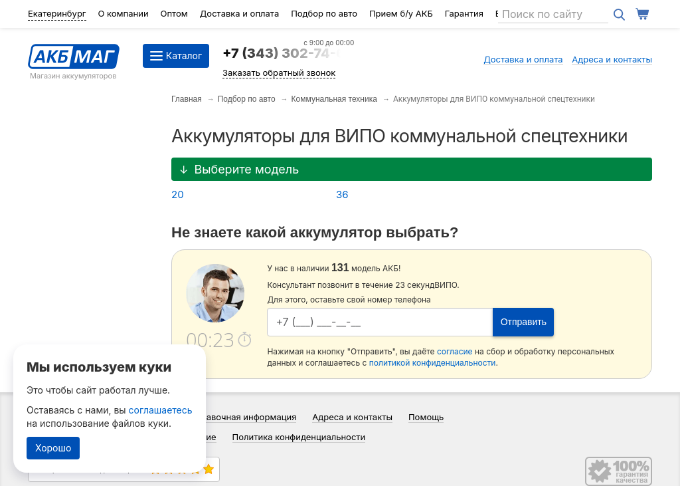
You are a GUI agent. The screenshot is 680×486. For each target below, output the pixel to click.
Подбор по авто (324, 13)
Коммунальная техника (334, 99)
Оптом (174, 13)
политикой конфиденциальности (432, 363)
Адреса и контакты (612, 59)
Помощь (426, 417)
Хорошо (53, 447)
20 (177, 194)
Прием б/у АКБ (401, 13)
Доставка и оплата (240, 13)
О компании (123, 13)
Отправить (524, 321)
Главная (186, 99)
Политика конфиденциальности (299, 436)
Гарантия (464, 13)
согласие (455, 351)
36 (342, 194)
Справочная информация (243, 417)
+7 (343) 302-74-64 (288, 53)
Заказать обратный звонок (278, 72)
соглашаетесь (161, 410)
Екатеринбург (57, 13)
